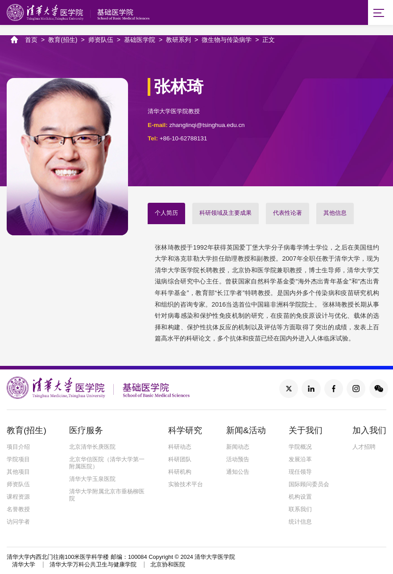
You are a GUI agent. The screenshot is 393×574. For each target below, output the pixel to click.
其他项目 (18, 472)
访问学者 (18, 522)
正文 (268, 40)
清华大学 (23, 566)
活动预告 (237, 460)
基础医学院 (139, 40)
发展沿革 (300, 460)
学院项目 (18, 460)
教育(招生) (62, 40)
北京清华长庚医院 (92, 447)
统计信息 (300, 522)
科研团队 (179, 460)
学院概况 (300, 447)
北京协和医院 (167, 566)
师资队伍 (100, 40)
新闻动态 (237, 447)
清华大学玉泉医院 (92, 479)
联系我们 (300, 510)
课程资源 (18, 497)
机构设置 (300, 497)
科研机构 (179, 472)
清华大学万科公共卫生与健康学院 (93, 566)
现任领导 (300, 472)
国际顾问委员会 (309, 485)
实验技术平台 (185, 485)
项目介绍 (18, 447)
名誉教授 (18, 510)
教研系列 (178, 40)
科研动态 (179, 447)
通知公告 (237, 472)
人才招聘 (364, 447)
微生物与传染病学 (227, 40)
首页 (31, 40)
